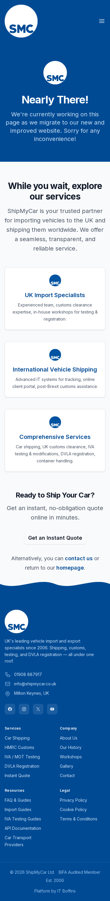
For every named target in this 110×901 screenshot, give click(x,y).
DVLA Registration (22, 766)
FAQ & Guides (18, 800)
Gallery (66, 766)
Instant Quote (17, 775)
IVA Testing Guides (23, 818)
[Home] (21, 21)
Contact (67, 775)
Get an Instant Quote (55, 538)
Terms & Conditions (78, 818)
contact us (79, 558)
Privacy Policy (73, 800)
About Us (68, 737)
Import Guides (18, 809)
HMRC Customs (19, 747)
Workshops (71, 756)
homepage (70, 568)
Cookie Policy (73, 809)
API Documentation (23, 828)
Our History (71, 747)
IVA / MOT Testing (22, 756)
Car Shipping (17, 737)
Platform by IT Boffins (55, 890)
